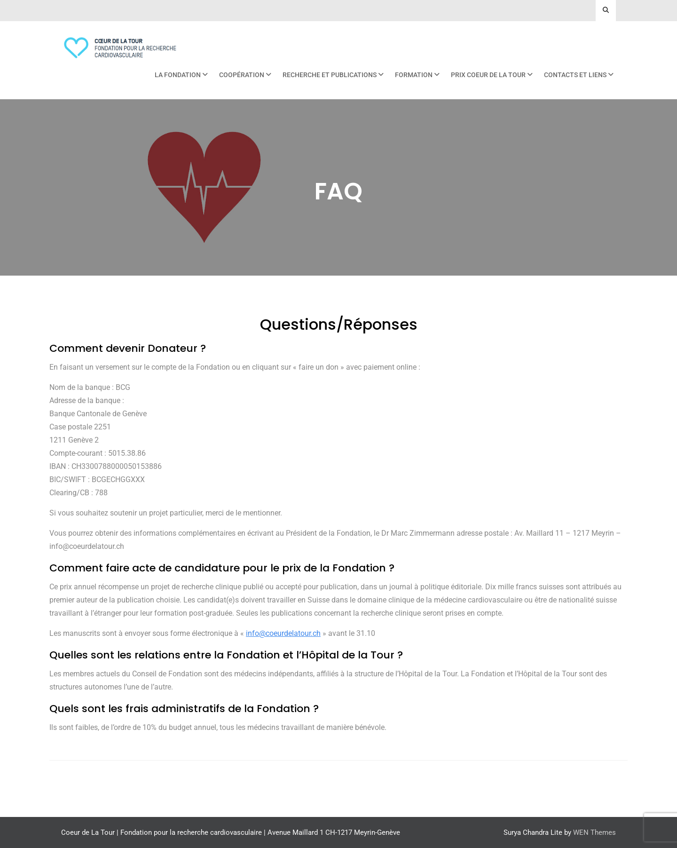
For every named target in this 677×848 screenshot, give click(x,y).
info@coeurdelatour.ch (283, 633)
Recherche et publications (330, 75)
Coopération (241, 75)
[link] (283, 633)
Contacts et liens (575, 75)
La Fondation (178, 75)
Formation (414, 75)
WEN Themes (594, 832)
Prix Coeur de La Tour (488, 75)
